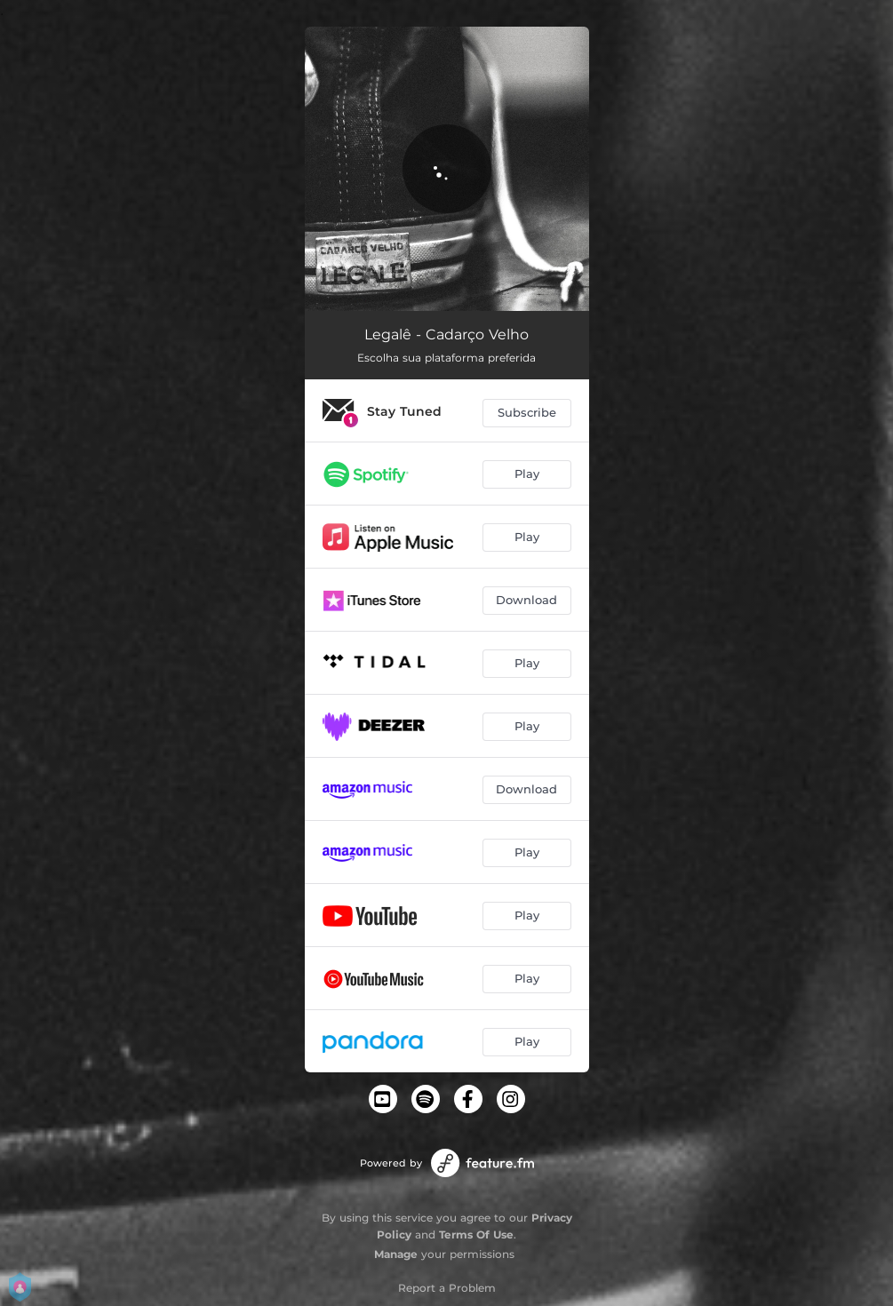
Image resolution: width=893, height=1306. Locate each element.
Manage (396, 1254)
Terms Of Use (476, 1234)
